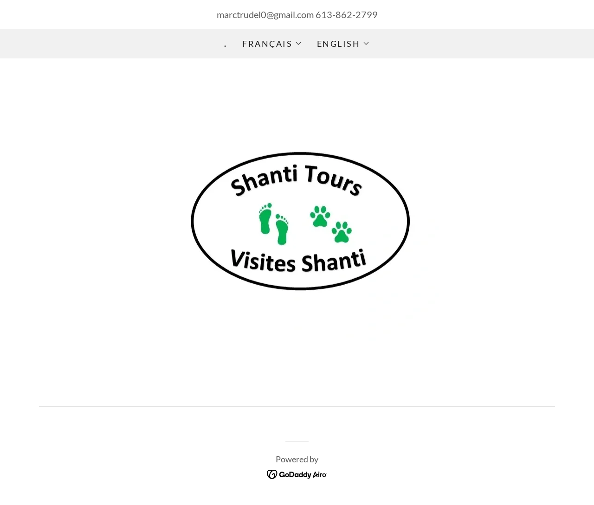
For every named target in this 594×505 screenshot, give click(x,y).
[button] (272, 43)
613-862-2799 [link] (347, 14)
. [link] (225, 43)
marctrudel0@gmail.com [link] (265, 14)
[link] (297, 473)
